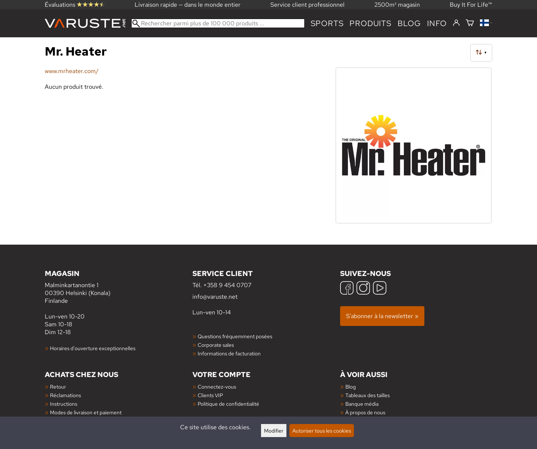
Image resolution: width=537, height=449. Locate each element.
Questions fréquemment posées (235, 336)
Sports (327, 23)
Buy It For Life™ (471, 5)
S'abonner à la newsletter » (382, 316)
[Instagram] (363, 288)
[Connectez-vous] (456, 23)
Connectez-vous (217, 386)
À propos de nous (365, 412)
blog (409, 23)
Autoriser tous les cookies (321, 430)
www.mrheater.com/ (71, 71)
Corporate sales (216, 344)
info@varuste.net (215, 297)
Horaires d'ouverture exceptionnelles (92, 348)
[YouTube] (379, 288)
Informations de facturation (229, 353)
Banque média (362, 403)
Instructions (63, 403)
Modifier (273, 430)
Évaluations (75, 5)
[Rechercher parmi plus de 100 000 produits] (218, 23)
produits (370, 23)
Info (437, 23)
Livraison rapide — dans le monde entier (188, 5)
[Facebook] (347, 288)
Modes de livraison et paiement (86, 412)
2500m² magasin (397, 5)
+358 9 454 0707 (227, 285)
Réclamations (65, 395)
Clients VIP (210, 395)
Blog (350, 386)
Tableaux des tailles (367, 395)
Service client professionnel (307, 5)
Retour (58, 386)
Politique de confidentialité (228, 403)
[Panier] (470, 23)
